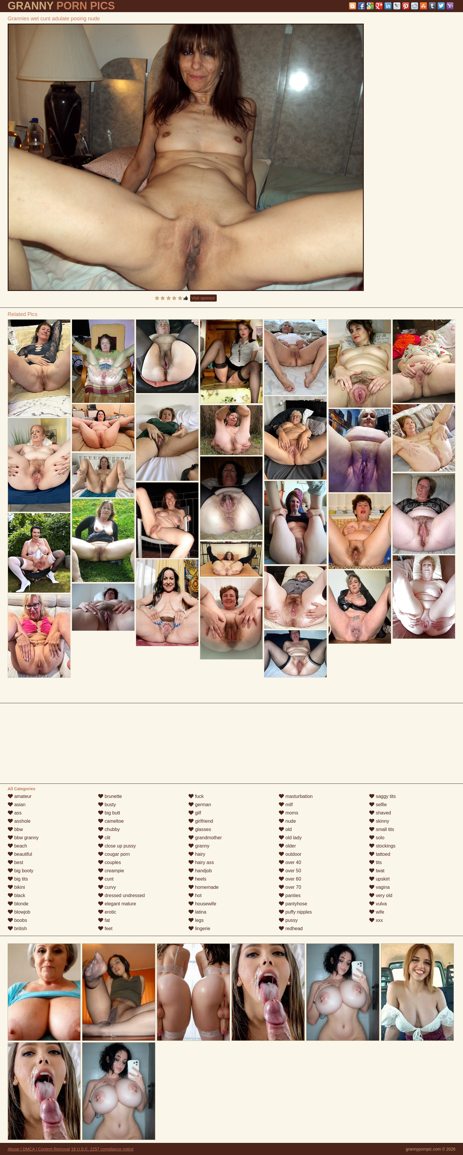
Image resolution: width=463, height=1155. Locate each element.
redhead (291, 928)
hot (195, 895)
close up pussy (117, 845)
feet (105, 928)
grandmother (205, 837)
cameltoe (111, 821)
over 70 (290, 887)
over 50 (290, 870)
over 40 (290, 862)
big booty (20, 870)
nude (287, 821)
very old (380, 895)
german (199, 804)
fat (104, 920)
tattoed (379, 854)
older (287, 845)
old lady (290, 837)
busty (107, 804)
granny (198, 845)
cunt (106, 878)
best (15, 862)
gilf (194, 812)
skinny (379, 821)
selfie (378, 804)
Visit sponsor (203, 298)
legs (196, 920)
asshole (19, 821)
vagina (379, 887)
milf (286, 804)
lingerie (199, 928)
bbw (15, 829)
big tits (18, 878)
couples (109, 862)
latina (197, 911)
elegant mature (117, 903)
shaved (380, 812)
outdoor (290, 854)
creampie (111, 870)
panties (290, 895)
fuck (196, 796)
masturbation (296, 796)
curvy (107, 887)
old (285, 829)
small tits (381, 829)
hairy (196, 854)
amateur (20, 796)
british (17, 928)
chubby (109, 829)
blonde (18, 903)
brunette (110, 796)
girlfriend (200, 821)
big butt (109, 812)
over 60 (290, 878)
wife (376, 911)
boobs (17, 920)
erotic (107, 911)
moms (288, 812)
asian (17, 804)
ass (15, 812)
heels (197, 878)
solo (376, 837)
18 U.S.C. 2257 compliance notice (102, 1149)
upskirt (379, 878)
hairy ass (201, 862)
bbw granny (23, 837)
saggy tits (382, 796)
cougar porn (114, 854)
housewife (202, 903)
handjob (200, 870)
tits (375, 862)
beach (17, 845)
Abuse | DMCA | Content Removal (39, 1149)
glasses (199, 829)
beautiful (20, 854)
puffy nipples (295, 911)
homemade (203, 887)
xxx (376, 920)
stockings (382, 845)
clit (104, 837)
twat (376, 870)
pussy (288, 920)
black (16, 895)
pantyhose (293, 903)
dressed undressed (121, 895)
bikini (16, 887)
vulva (378, 903)
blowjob (19, 911)
